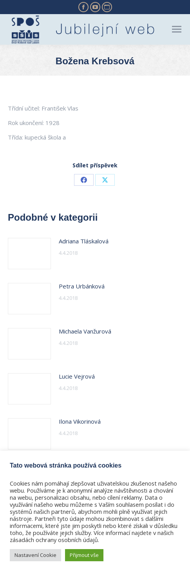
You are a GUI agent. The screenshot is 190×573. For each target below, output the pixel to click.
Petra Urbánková (82, 286)
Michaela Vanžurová (85, 331)
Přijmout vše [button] (84, 554)
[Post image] (29, 253)
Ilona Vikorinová (80, 421)
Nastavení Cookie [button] (35, 554)
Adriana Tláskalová (84, 241)
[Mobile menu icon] (176, 29)
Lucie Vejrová (77, 376)
